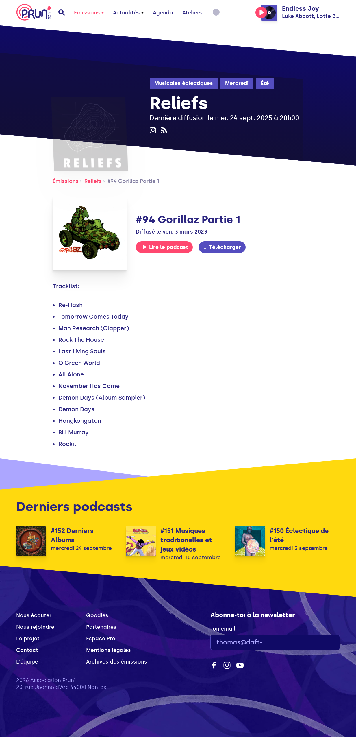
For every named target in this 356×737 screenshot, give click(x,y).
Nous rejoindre (35, 627)
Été (265, 83)
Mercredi (237, 83)
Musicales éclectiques (183, 83)
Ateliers (192, 13)
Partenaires (101, 627)
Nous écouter (33, 615)
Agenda (163, 13)
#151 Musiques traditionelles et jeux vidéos (186, 540)
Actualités (128, 13)
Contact (27, 650)
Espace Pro (100, 638)
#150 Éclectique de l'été (299, 535)
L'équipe (27, 662)
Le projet (28, 638)
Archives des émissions (116, 662)
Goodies (97, 615)
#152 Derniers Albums (72, 535)
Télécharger (222, 247)
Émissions (89, 13)
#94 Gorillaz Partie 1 (133, 181)
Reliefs (93, 181)
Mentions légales (108, 650)
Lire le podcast (165, 247)
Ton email (222, 629)
